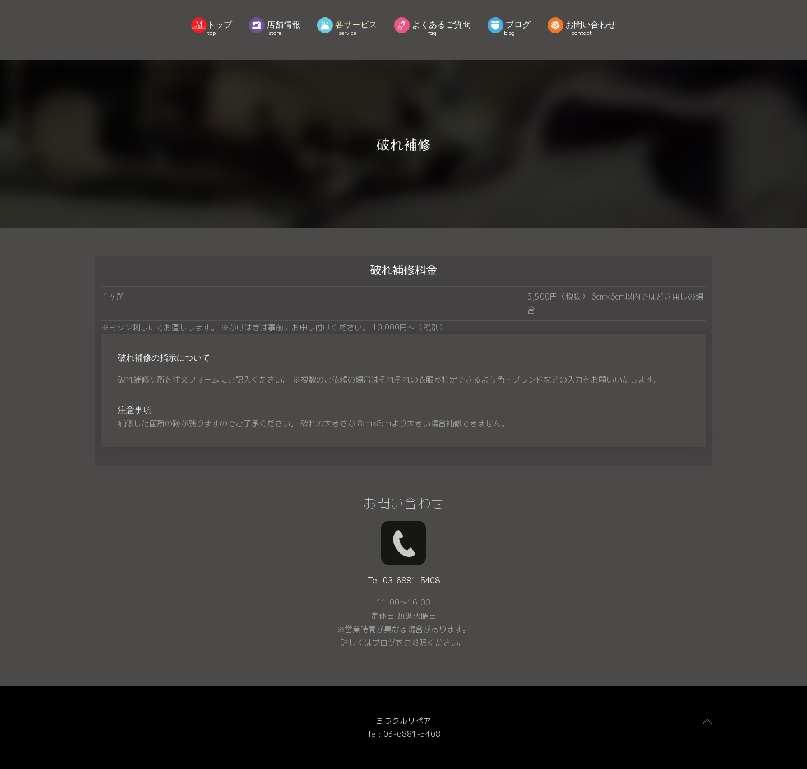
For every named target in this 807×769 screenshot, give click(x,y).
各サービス (347, 26)
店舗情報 (274, 26)
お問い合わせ (582, 26)
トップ (211, 26)
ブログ (509, 26)
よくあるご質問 (432, 26)
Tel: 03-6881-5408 (403, 734)
